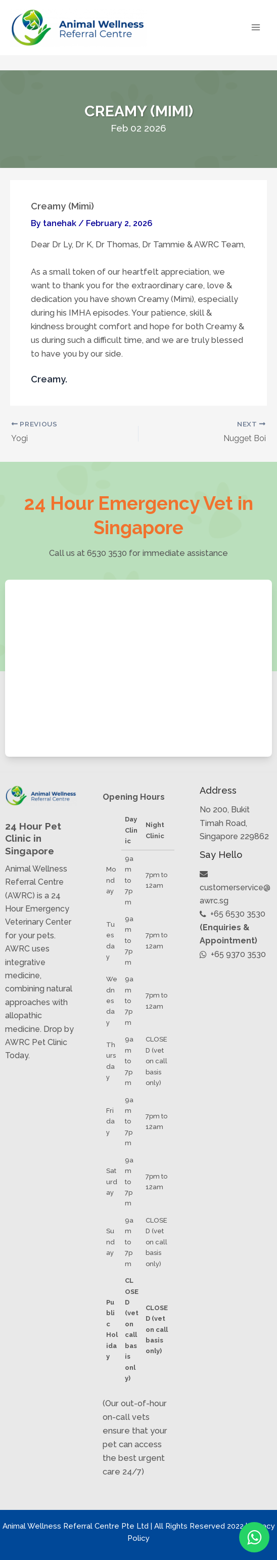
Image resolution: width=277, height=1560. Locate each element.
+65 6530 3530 (232, 914)
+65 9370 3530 (233, 954)
